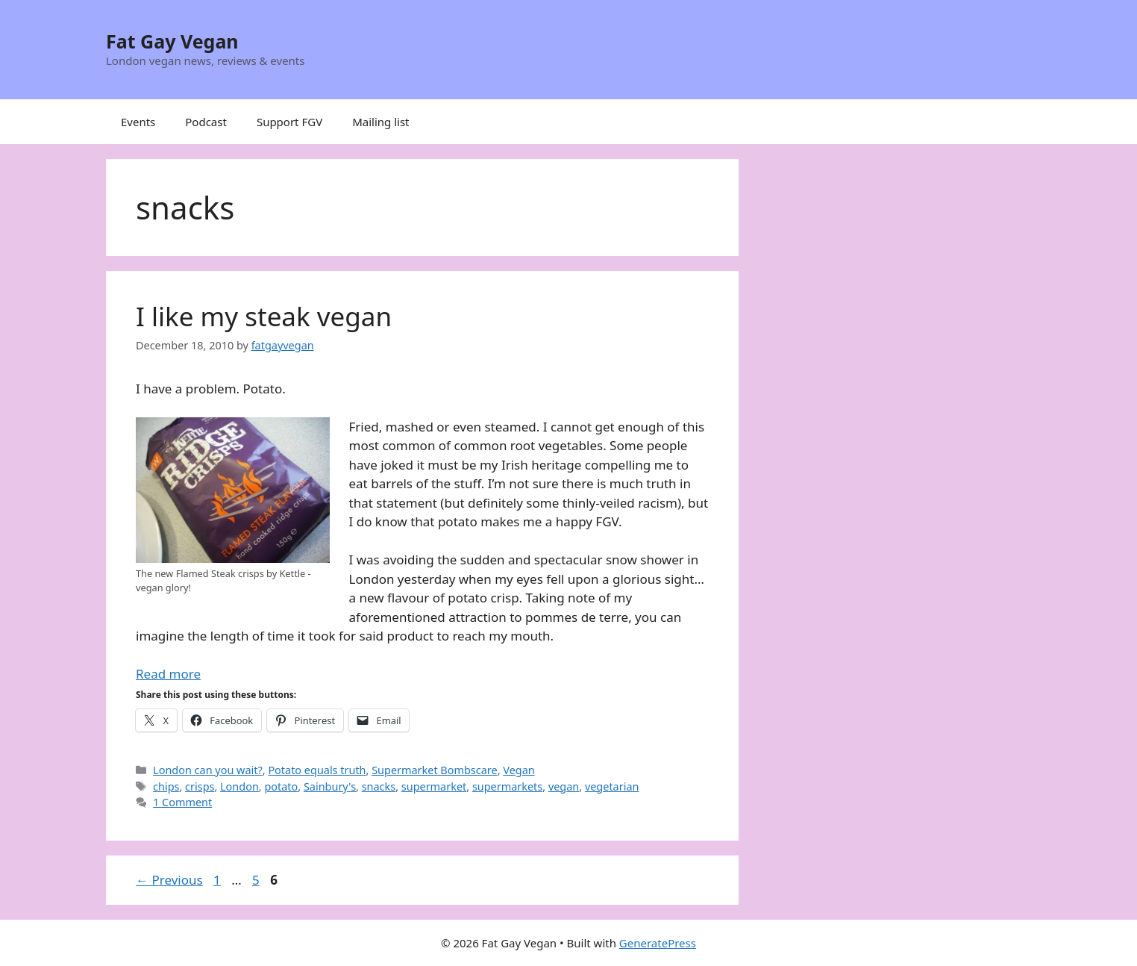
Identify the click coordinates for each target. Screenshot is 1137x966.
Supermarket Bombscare (434, 770)
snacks (379, 786)
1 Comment (182, 802)
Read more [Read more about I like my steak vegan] (168, 673)
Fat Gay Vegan (172, 41)
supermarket (433, 786)
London (239, 786)
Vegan (518, 770)
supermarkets (507, 786)
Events (138, 121)
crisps (199, 786)
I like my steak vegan (264, 316)
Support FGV (289, 121)
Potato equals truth (317, 770)
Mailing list (380, 121)
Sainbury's (330, 786)
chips (166, 786)
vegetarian (612, 786)
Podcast (206, 121)
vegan (563, 786)
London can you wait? (208, 770)
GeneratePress (657, 942)
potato (281, 786)
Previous (169, 879)
